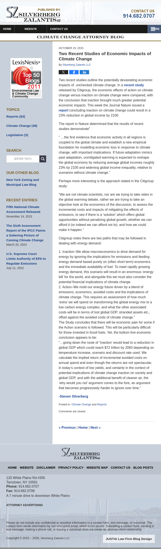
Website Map (97, 467)
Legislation (16, 135)
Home (14, 28)
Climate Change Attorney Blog (33, 14)
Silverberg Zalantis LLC (56, 540)
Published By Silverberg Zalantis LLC (139, 14)
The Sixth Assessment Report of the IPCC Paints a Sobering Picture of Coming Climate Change (25, 230)
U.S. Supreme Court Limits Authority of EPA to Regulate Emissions (24, 255)
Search (42, 159)
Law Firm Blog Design (135, 540)
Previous (67, 429)
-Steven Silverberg (73, 398)
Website (44, 28)
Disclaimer (51, 467)
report (63, 112)
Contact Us (79, 28)
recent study (134, 87)
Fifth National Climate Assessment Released (21, 208)
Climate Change (81, 406)
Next (96, 429)
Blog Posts (138, 467)
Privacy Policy (73, 467)
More (152, 28)
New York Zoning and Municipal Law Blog (21, 182)
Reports (102, 406)
